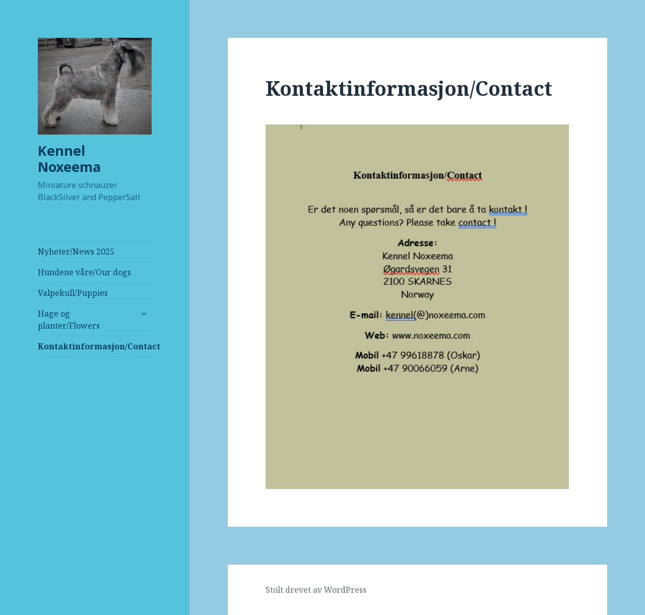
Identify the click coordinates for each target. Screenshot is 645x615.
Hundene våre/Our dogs (84, 272)
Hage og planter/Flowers (69, 319)
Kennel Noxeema (69, 158)
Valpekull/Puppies (73, 292)
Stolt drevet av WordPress (316, 589)
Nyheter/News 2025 (76, 251)
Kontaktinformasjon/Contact (95, 346)
